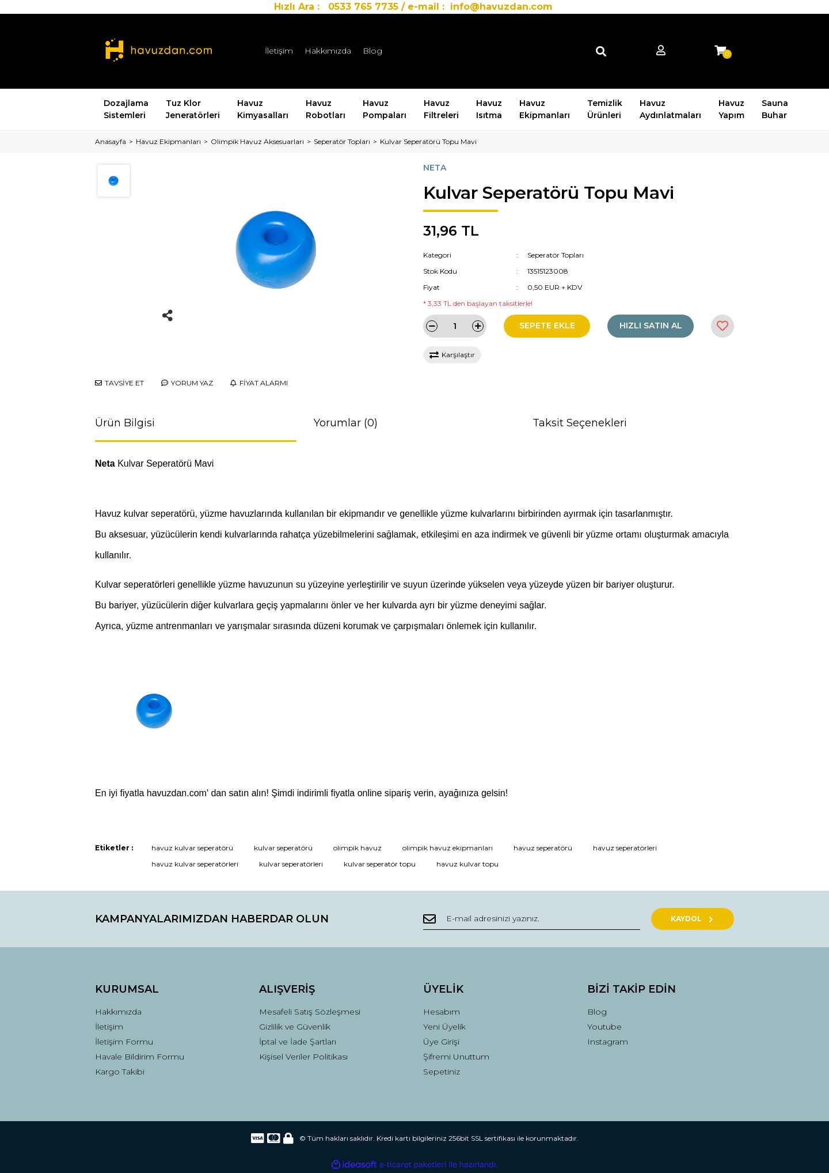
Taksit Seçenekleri (580, 423)
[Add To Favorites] (722, 326)
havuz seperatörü (543, 847)
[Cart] (720, 51)
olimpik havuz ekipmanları (447, 847)
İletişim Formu (124, 1041)
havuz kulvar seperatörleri (194, 864)
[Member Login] (661, 51)
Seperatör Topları (555, 255)
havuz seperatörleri (625, 847)
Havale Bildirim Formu (139, 1056)
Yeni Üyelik (444, 1026)
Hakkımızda (328, 51)
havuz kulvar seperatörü (192, 847)
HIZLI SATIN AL (650, 325)
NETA (434, 167)
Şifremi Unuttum (456, 1056)
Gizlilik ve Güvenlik (294, 1026)
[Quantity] (454, 326)
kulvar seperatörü (283, 847)
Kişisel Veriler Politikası (303, 1056)
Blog (372, 51)
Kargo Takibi (119, 1071)
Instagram (607, 1041)
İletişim (279, 51)
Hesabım (441, 1011)
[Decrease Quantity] (431, 326)
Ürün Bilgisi (125, 423)
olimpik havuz (357, 847)
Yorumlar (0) (346, 423)
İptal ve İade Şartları (297, 1041)
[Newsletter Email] (535, 919)
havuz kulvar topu (467, 864)
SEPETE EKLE (547, 325)
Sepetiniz (441, 1071)
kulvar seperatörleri (291, 864)
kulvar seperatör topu (380, 864)
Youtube (604, 1026)
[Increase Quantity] (477, 326)
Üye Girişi (441, 1041)
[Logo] (158, 51)
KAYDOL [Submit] (697, 918)
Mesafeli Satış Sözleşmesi (309, 1011)
